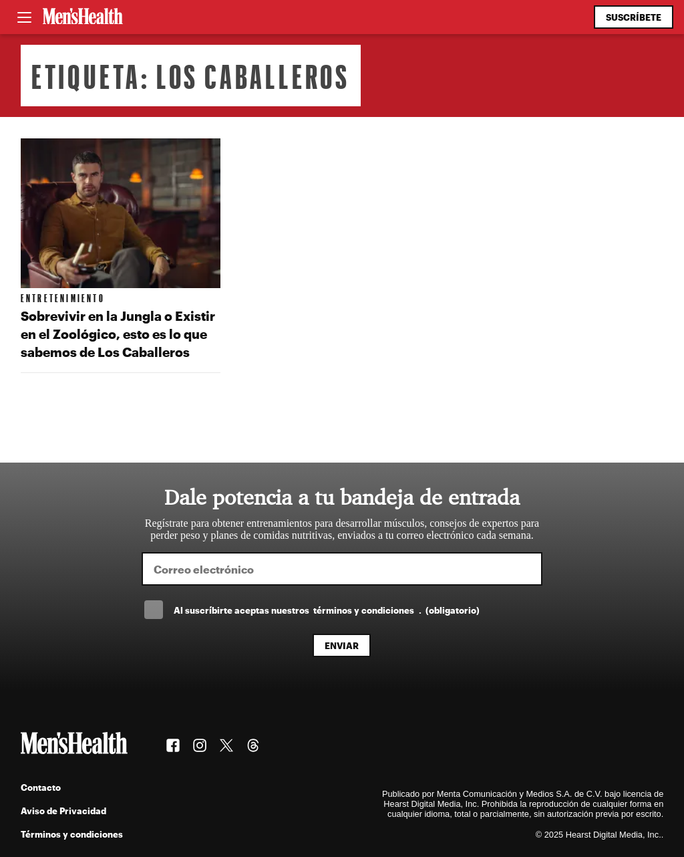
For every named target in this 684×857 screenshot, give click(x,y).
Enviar (342, 645)
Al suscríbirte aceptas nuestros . (327, 610)
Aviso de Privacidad (63, 811)
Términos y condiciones (72, 834)
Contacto (41, 787)
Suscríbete (633, 17)
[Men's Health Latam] (83, 17)
